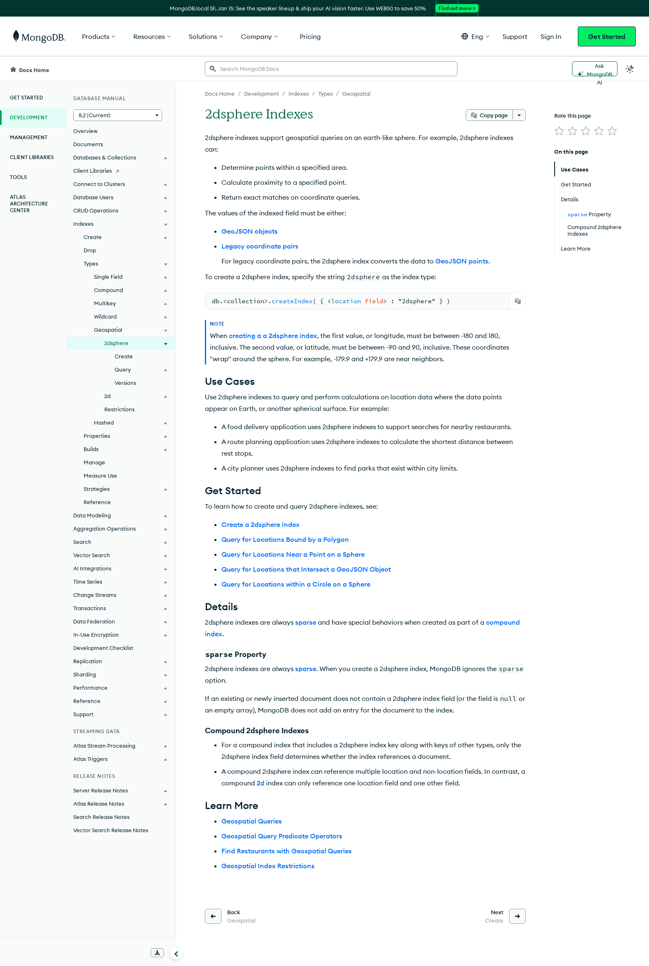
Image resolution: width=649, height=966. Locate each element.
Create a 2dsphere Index (260, 524)
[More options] (519, 115)
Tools (18, 177)
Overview (85, 131)
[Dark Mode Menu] (630, 69)
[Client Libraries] (121, 170)
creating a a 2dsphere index (273, 335)
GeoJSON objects (249, 231)
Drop (90, 250)
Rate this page (572, 115)
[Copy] (518, 301)
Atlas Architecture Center (29, 203)
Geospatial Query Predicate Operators (281, 836)
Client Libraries (32, 157)
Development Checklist (103, 648)
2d (260, 783)
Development (29, 117)
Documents (88, 144)
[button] (475, 36)
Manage (94, 462)
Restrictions (119, 409)
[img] (559, 131)
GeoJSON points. (462, 261)
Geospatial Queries (251, 821)
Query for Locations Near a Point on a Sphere (293, 554)
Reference (97, 502)
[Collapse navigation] (176, 953)
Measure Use (100, 475)
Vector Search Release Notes (110, 830)
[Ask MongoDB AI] (595, 68)
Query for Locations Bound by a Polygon (285, 539)
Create (124, 356)
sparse (305, 622)
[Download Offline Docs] (157, 952)
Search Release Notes (101, 817)
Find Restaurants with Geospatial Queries (286, 851)
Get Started (606, 36)
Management (29, 137)
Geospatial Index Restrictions (268, 866)
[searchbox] (331, 68)
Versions (125, 382)
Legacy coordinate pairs (259, 246)
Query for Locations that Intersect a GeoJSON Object (306, 569)
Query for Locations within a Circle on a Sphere (295, 584)
